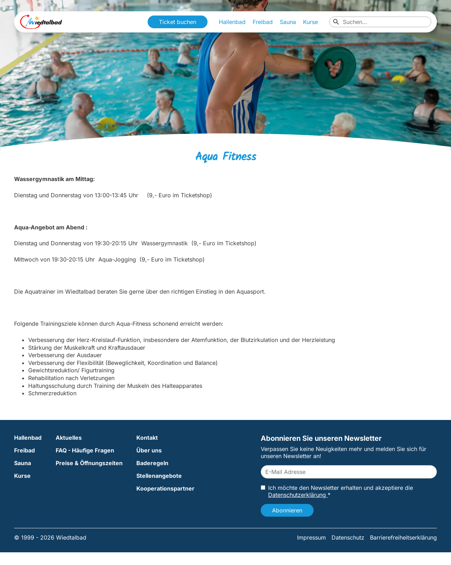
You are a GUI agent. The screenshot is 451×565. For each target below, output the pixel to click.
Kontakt (147, 437)
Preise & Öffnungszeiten (89, 463)
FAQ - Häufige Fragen (85, 450)
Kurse (310, 21)
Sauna (288, 21)
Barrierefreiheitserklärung (403, 537)
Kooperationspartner (165, 488)
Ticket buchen (177, 21)
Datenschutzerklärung (298, 494)
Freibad (263, 21)
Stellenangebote (159, 475)
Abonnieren (287, 510)
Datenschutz (348, 537)
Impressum (311, 537)
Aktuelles (69, 437)
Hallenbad (232, 21)
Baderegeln (152, 463)
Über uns (149, 450)
